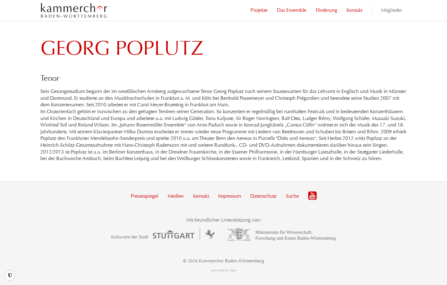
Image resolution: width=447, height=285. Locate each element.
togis (233, 270)
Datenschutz (263, 196)
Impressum (229, 196)
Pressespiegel (144, 196)
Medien (176, 196)
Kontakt (201, 196)
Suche (292, 196)
